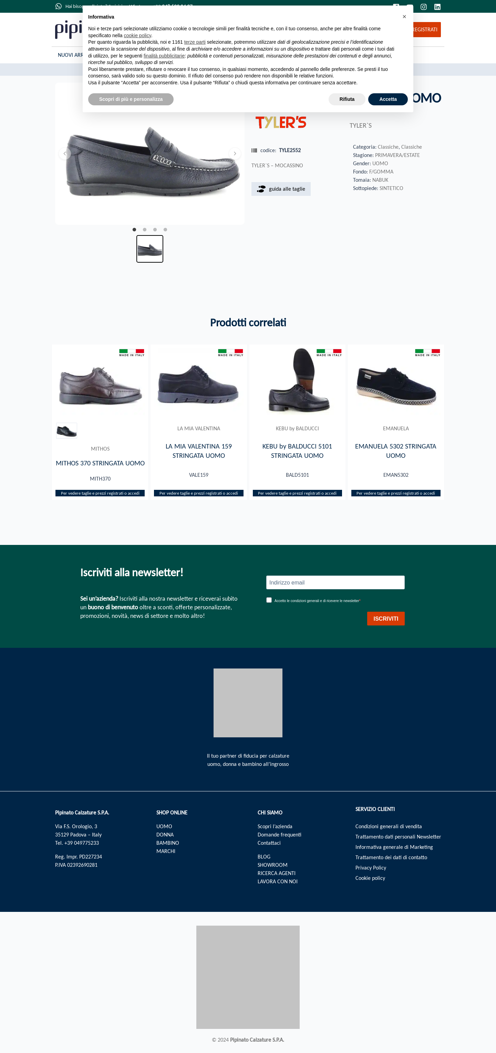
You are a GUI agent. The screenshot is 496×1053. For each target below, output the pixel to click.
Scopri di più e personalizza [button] (131, 99)
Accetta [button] (388, 99)
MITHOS (100, 448)
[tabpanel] (150, 154)
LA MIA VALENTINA (198, 428)
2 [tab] (144, 230)
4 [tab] (165, 230)
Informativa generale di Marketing (394, 847)
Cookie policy (370, 878)
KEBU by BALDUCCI (297, 428)
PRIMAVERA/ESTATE (397, 155)
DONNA (165, 834)
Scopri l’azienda (275, 826)
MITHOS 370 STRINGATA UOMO (100, 463)
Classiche (388, 147)
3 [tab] (155, 230)
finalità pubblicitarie (164, 56)
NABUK (380, 180)
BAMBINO (167, 843)
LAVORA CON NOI (278, 881)
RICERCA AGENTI (277, 873)
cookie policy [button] (137, 35)
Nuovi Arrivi (74, 55)
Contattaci (269, 843)
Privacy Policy (370, 867)
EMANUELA (396, 428)
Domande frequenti (279, 834)
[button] (404, 16)
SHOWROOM (273, 865)
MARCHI (165, 851)
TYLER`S (361, 125)
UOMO (380, 163)
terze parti (195, 42)
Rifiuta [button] (347, 99)
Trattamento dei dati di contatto (391, 857)
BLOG (264, 856)
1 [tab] (134, 230)
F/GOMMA (381, 171)
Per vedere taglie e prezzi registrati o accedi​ (100, 493)
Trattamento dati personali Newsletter (398, 836)
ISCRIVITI (385, 619)
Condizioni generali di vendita (388, 826)
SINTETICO (391, 188)
